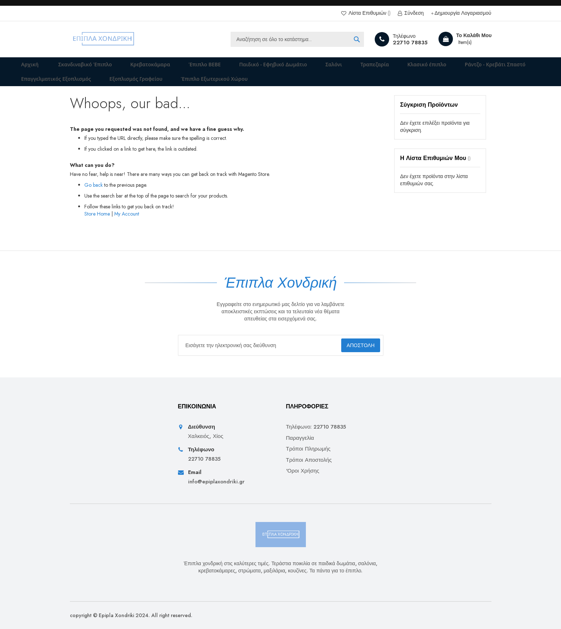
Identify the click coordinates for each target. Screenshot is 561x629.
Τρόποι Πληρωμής (308, 449)
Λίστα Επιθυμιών (369, 13)
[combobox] (297, 39)
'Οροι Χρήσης (303, 471)
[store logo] (104, 39)
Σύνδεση (413, 13)
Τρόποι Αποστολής (309, 460)
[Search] (356, 39)
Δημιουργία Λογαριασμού (463, 13)
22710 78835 (410, 42)
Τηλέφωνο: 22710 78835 (316, 427)
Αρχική (25, 67)
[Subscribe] (354, 345)
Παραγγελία (300, 438)
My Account (126, 223)
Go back (93, 195)
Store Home (97, 223)
